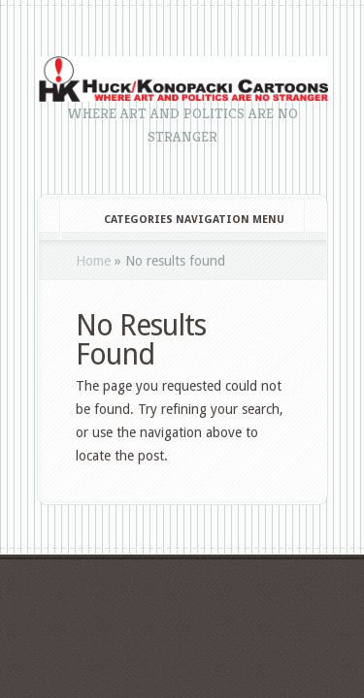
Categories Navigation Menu (181, 219)
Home (93, 261)
